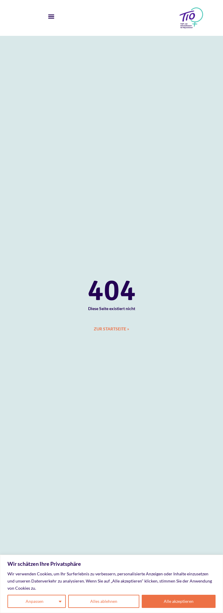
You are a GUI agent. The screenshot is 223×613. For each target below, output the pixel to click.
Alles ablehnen (103, 601)
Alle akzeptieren (179, 601)
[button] (51, 17)
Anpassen (34, 601)
